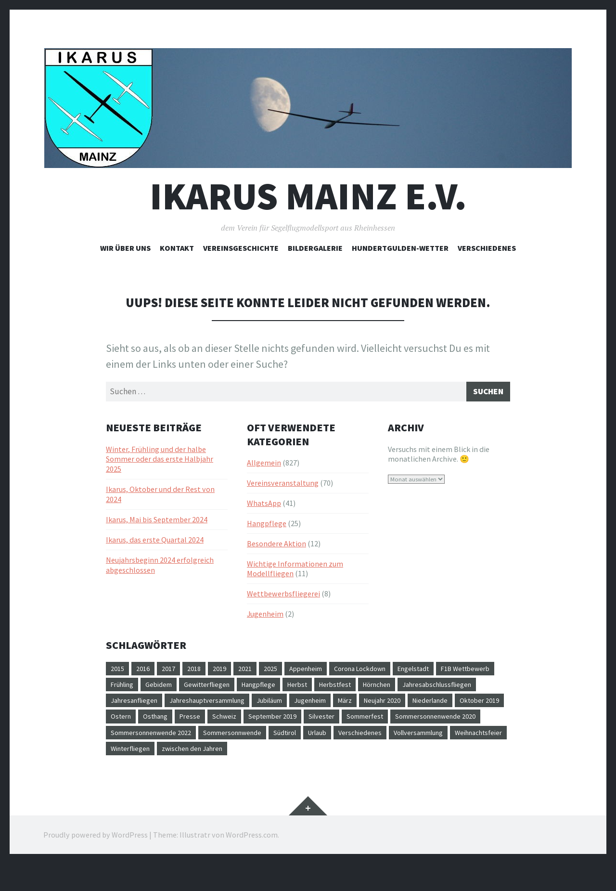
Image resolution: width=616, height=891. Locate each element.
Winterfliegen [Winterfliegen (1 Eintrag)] (404, 757)
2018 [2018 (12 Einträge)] (200, 671)
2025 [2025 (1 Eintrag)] (283, 671)
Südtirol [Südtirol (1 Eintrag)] (124, 757)
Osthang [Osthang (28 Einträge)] (324, 723)
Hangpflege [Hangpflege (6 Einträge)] (345, 688)
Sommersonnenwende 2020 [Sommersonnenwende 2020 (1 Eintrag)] (252, 740)
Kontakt (177, 248)
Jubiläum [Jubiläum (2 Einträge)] (380, 705)
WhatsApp (264, 505)
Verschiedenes (487, 248)
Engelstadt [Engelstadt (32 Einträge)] (443, 671)
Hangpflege (266, 525)
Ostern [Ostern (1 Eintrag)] (286, 723)
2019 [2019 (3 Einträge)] (228, 671)
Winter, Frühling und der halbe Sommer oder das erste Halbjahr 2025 (159, 461)
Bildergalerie (315, 248)
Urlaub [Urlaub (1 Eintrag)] (161, 757)
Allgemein (264, 465)
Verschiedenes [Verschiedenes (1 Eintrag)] (207, 757)
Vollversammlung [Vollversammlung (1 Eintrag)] (272, 757)
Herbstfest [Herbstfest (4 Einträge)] (430, 688)
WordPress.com (252, 862)
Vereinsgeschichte (241, 248)
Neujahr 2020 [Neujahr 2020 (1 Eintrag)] (132, 723)
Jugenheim (265, 616)
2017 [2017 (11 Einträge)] (173, 671)
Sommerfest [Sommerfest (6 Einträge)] (173, 740)
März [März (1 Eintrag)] (464, 705)
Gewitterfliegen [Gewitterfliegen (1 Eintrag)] (287, 688)
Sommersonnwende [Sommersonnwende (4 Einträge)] (447, 740)
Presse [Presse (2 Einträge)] (362, 723)
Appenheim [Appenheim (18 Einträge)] (322, 671)
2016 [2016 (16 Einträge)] (146, 671)
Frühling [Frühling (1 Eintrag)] (192, 688)
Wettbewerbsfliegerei (283, 596)
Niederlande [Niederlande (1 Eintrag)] (186, 723)
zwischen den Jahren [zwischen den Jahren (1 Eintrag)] (145, 775)
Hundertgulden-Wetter (400, 248)
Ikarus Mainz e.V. (308, 196)
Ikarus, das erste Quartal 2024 (155, 542)
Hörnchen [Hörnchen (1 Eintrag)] (477, 688)
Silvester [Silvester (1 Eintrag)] (125, 740)
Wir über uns (125, 248)
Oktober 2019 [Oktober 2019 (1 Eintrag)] (240, 723)
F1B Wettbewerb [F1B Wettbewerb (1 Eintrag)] (139, 688)
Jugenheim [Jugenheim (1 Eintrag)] (426, 705)
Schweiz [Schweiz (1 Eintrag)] (398, 723)
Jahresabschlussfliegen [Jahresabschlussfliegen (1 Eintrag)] (149, 705)
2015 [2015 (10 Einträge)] (118, 671)
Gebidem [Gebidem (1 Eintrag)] (233, 688)
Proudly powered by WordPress (95, 862)
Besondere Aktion (276, 546)
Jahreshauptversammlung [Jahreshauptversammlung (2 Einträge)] (309, 705)
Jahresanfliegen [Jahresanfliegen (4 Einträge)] (227, 705)
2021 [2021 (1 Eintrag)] (255, 671)
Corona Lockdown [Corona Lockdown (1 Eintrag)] (382, 671)
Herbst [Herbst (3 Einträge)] (388, 688)
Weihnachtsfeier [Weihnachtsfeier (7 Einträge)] (341, 757)
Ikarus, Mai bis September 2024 (156, 522)
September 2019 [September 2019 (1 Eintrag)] (451, 723)
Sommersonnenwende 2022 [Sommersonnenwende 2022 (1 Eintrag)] (356, 740)
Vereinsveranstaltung (283, 485)
